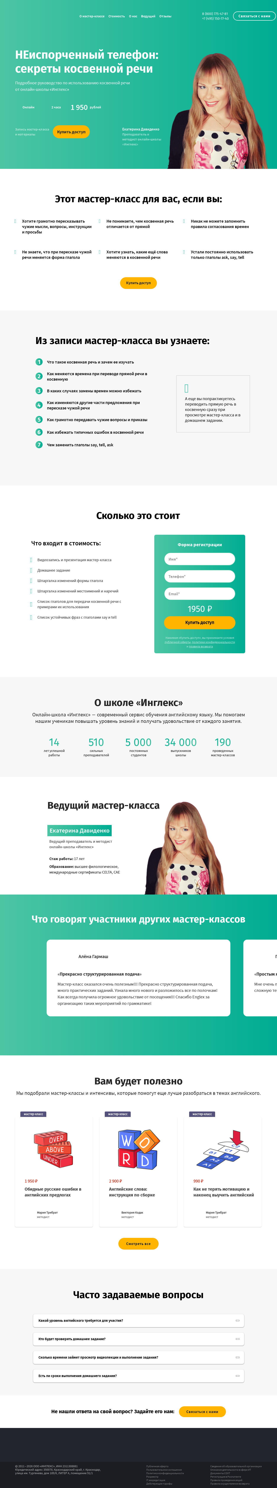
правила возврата (201, 646)
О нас (133, 16)
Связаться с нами (254, 16)
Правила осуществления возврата (230, 1483)
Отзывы (165, 16)
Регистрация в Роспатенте (225, 1476)
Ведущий (148, 16)
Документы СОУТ (220, 1473)
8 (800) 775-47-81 (215, 14)
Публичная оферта (157, 1466)
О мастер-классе (92, 16)
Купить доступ (71, 131)
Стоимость (116, 16)
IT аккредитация (155, 1480)
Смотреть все (138, 1243)
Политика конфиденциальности (165, 1473)
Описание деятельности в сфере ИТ (230, 1469)
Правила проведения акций (226, 1480)
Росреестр (152, 1476)
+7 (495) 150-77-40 (215, 18)
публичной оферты (178, 642)
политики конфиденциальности (213, 642)
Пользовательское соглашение (164, 1469)
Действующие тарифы (159, 1483)
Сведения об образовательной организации (236, 1466)
